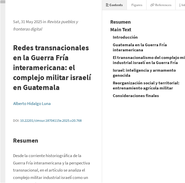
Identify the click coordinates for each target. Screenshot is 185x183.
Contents (114, 5)
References (160, 5)
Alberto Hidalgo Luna (32, 103)
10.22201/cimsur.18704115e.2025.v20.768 (51, 120)
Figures (136, 5)
